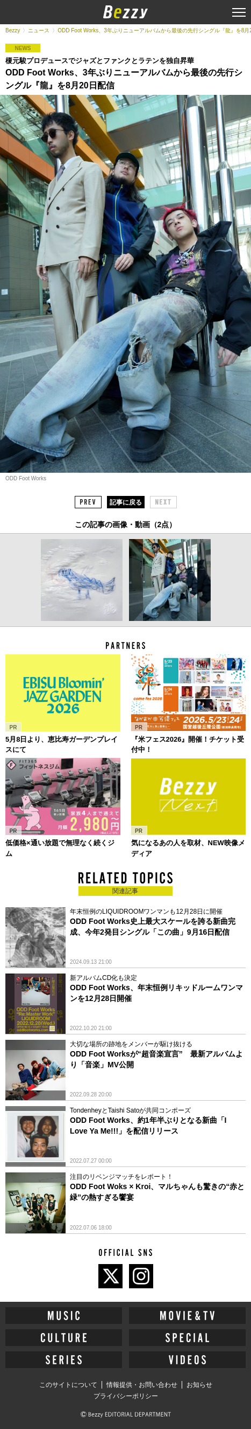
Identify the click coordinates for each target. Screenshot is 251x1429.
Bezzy (12, 30)
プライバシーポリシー (126, 1396)
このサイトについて (68, 1385)
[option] (82, 580)
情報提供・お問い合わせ (141, 1385)
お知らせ (199, 1385)
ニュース (38, 30)
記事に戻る (126, 502)
